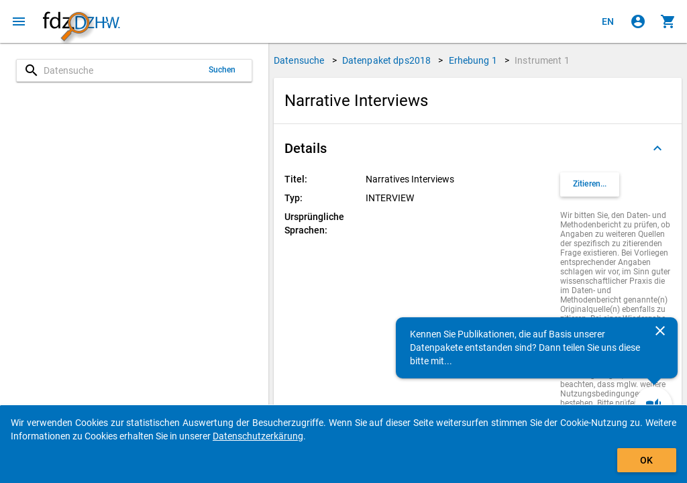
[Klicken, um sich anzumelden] (638, 21)
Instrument (542, 60)
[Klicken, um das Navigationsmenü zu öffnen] (18, 21)
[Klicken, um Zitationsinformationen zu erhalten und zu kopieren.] (589, 184)
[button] (477, 148)
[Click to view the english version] (607, 21)
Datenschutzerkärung (258, 436)
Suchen (222, 69)
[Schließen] (660, 330)
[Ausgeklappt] (657, 148)
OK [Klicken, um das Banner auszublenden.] (646, 460)
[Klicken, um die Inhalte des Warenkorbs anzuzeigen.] (668, 21)
